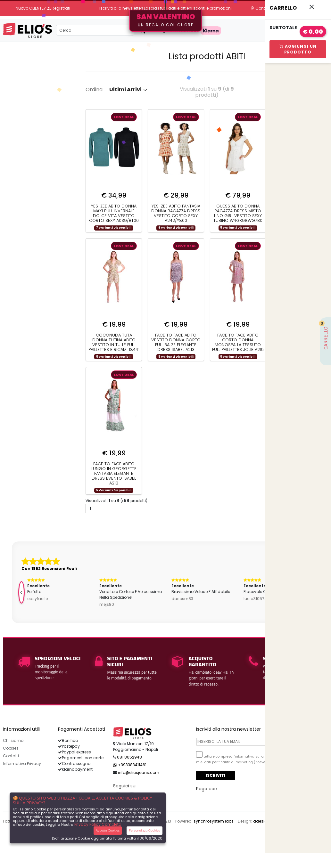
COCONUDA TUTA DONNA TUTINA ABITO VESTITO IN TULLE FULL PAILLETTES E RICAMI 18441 (113, 342)
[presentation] (21, 592)
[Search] (95, 30)
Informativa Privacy (22, 763)
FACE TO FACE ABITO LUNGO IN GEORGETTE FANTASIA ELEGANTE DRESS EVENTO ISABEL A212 (114, 473)
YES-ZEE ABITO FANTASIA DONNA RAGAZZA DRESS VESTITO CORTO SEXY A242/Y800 (175, 213)
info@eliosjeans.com (138, 772)
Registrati (58, 8)
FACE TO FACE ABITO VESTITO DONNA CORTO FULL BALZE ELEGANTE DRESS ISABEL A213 (176, 342)
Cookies (11, 748)
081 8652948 (129, 757)
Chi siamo (13, 740)
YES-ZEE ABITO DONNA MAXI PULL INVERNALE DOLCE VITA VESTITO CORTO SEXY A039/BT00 (114, 213)
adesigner (263, 821)
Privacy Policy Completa (97, 824)
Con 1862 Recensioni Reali (49, 568)
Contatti (261, 8)
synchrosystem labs (214, 821)
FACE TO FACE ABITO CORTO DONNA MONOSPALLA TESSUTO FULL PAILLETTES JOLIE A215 (238, 342)
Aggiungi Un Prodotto (298, 49)
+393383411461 (129, 765)
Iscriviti (215, 775)
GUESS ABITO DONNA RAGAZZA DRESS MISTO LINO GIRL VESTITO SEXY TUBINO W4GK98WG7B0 (237, 213)
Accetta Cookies (108, 830)
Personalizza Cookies (144, 830)
